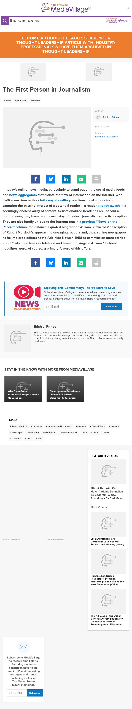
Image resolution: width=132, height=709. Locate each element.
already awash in (110, 206)
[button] (127, 8)
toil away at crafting (55, 200)
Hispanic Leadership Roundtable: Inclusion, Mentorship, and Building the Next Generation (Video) (107, 580)
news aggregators (23, 195)
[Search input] (36, 20)
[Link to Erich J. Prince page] (111, 117)
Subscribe (111, 306)
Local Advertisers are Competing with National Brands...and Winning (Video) (107, 541)
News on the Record (106, 136)
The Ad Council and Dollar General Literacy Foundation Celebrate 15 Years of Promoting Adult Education (107, 620)
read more (39, 341)
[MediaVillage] (66, 8)
